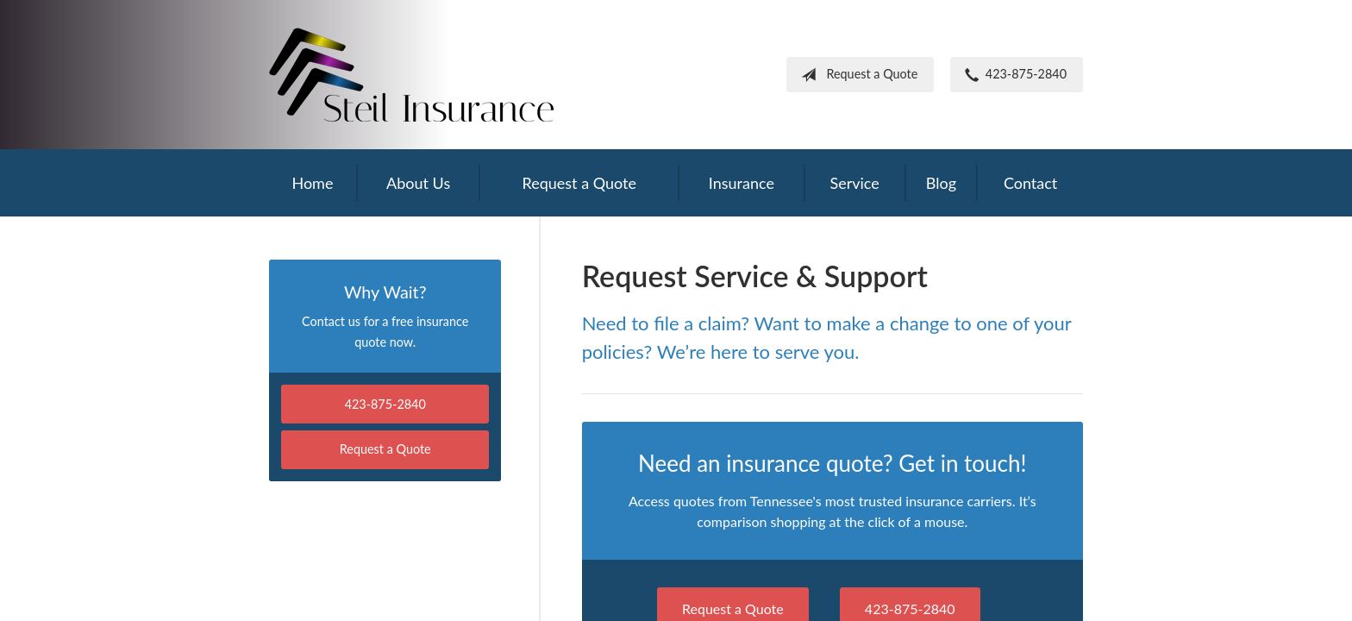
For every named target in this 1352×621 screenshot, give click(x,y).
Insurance (741, 182)
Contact (1030, 182)
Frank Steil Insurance (411, 75)
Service (854, 182)
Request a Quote (855, 75)
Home (312, 182)
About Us (418, 182)
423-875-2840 (1012, 75)
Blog (941, 182)
